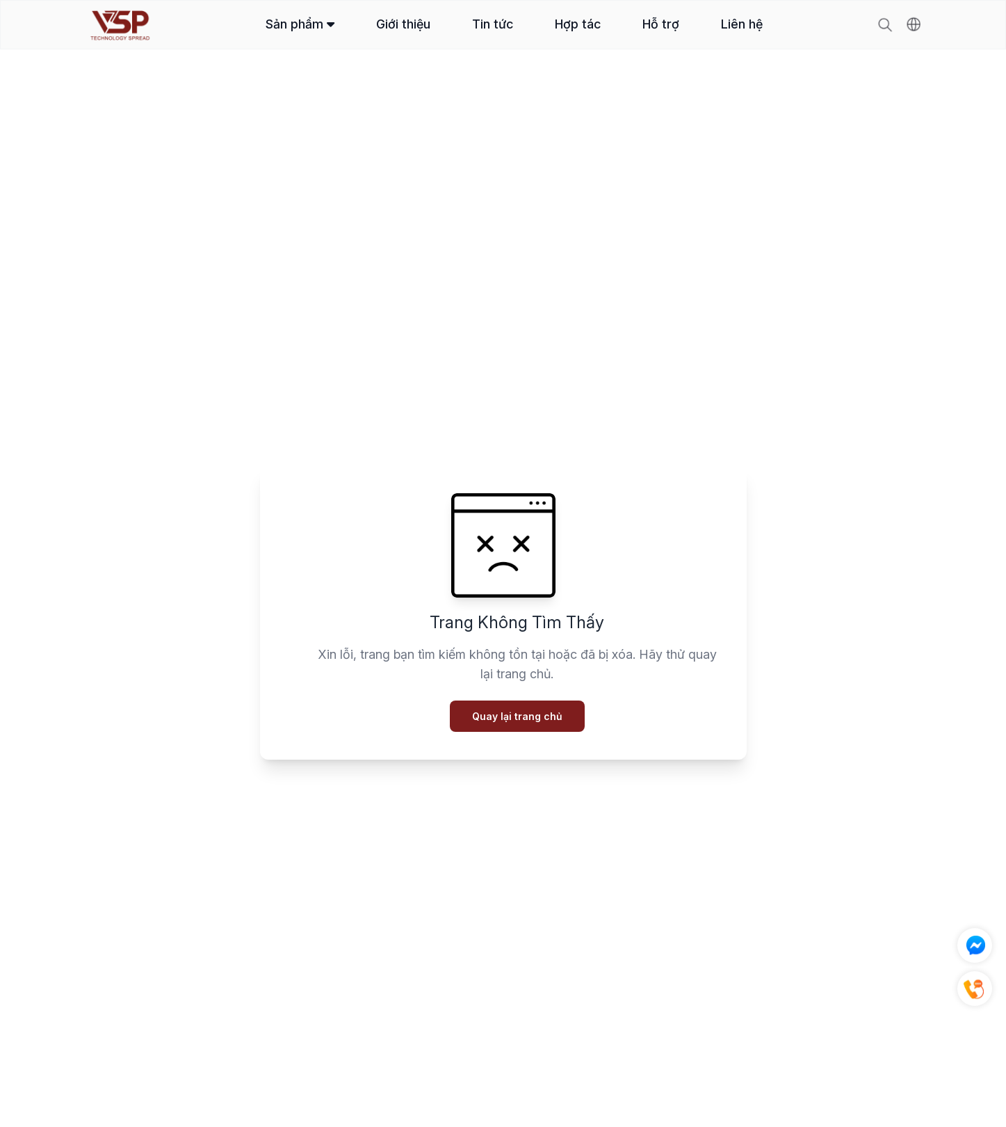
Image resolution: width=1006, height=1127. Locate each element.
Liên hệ (742, 24)
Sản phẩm (300, 24)
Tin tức (492, 24)
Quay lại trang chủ (517, 716)
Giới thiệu (403, 24)
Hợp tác (578, 24)
